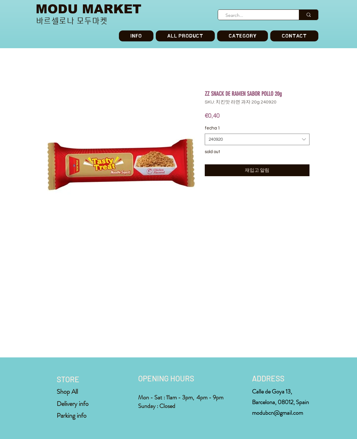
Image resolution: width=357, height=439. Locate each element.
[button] (242, 35)
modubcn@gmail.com (277, 413)
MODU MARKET (88, 9)
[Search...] (255, 15)
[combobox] (257, 139)
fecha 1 (212, 128)
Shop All (67, 391)
